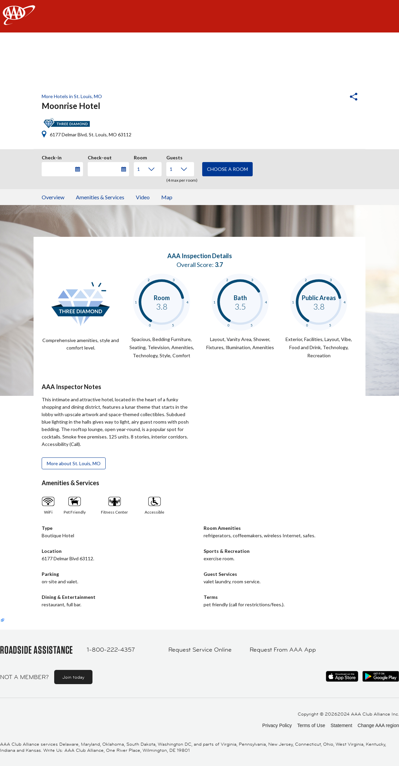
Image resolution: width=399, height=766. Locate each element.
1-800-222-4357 (111, 649)
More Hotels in (72, 96)
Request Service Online (200, 649)
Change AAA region (378, 725)
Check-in (52, 157)
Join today (73, 677)
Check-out (100, 157)
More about (74, 463)
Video (143, 197)
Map (166, 197)
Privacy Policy (277, 725)
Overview (53, 197)
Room (140, 157)
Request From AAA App (283, 649)
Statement (341, 725)
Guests (174, 157)
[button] (335, 97)
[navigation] (199, 16)
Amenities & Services (100, 197)
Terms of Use (311, 725)
